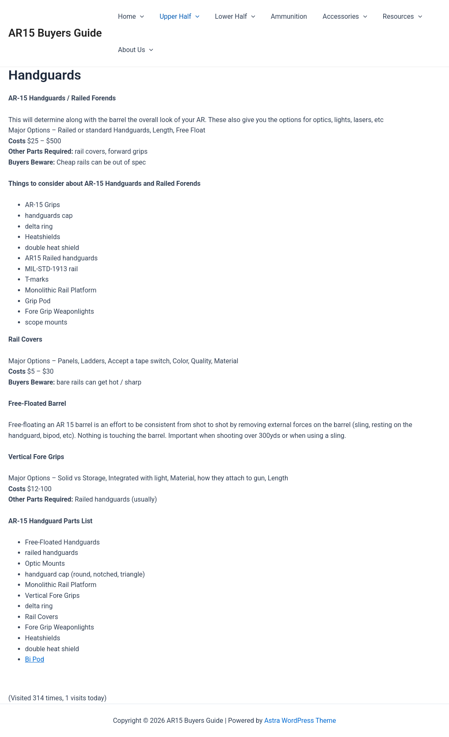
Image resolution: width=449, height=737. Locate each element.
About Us (134, 50)
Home (130, 16)
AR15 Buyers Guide (55, 33)
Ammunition (281, 16)
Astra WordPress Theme (300, 721)
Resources (390, 16)
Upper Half (176, 16)
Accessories (335, 16)
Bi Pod (34, 659)
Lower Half (230, 16)
